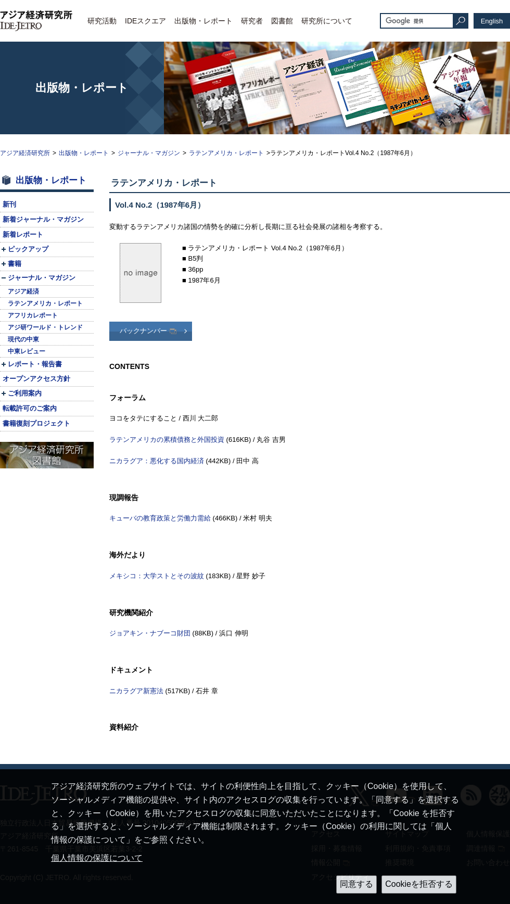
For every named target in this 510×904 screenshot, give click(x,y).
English (492, 21)
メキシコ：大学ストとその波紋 (156, 576)
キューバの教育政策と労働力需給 (160, 518)
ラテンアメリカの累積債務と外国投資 (166, 439)
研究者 (252, 21)
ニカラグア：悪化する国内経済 (156, 461)
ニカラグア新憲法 (136, 691)
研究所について (326, 21)
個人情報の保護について (97, 858)
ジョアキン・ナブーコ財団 (149, 633)
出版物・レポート (203, 21)
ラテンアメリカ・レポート (226, 153)
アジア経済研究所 (25, 153)
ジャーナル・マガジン (149, 153)
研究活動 (102, 21)
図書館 (282, 21)
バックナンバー (143, 331)
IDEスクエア (145, 21)
